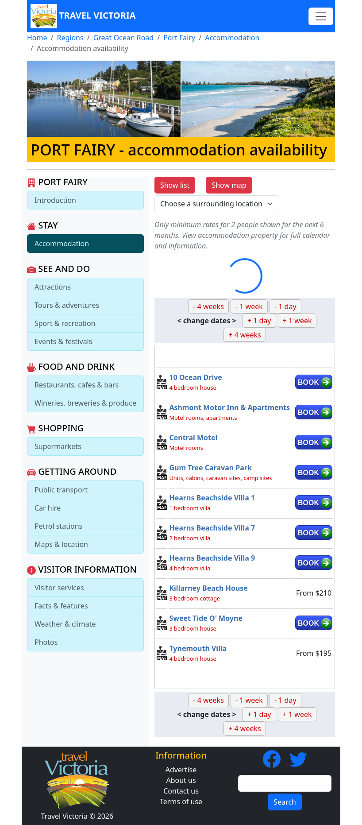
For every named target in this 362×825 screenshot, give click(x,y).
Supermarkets (58, 446)
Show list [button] (174, 185)
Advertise (181, 770)
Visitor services (59, 588)
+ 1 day (259, 320)
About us (181, 780)
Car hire (48, 508)
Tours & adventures (67, 305)
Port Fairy (179, 38)
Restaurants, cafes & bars (77, 385)
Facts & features (61, 606)
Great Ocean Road (123, 38)
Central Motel (193, 437)
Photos (46, 642)
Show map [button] (229, 185)
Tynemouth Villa (198, 648)
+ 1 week (297, 320)
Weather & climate (65, 624)
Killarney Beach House (208, 588)
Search (284, 802)
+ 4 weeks (244, 335)
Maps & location (61, 544)
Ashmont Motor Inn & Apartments (229, 407)
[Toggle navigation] (320, 16)
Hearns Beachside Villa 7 (212, 528)
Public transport (61, 490)
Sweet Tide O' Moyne (206, 618)
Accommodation (232, 38)
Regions (70, 38)
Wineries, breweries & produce (85, 403)
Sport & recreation (65, 323)
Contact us (181, 791)
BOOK (308, 382)
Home (37, 38)
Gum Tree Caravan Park (210, 468)
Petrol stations (58, 526)
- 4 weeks (208, 306)
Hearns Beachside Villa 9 (212, 558)
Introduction (55, 200)
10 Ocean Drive (195, 377)
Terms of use (181, 801)
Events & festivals (63, 341)
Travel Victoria (83, 16)
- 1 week (249, 306)
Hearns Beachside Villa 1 (212, 498)
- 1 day (285, 306)
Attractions (53, 287)
